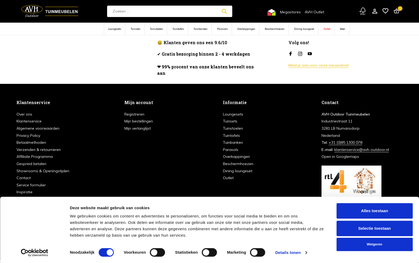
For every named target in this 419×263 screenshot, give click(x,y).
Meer (342, 28)
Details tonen (287, 252)
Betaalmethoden (31, 142)
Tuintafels (178, 28)
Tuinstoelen (156, 28)
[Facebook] (290, 54)
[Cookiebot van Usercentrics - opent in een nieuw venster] (34, 253)
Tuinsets (135, 28)
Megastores (290, 12)
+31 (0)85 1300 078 (345, 142)
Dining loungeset (304, 28)
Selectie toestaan (374, 228)
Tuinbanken (201, 28)
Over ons (24, 114)
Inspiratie (24, 192)
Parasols (222, 28)
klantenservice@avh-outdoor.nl (361, 149)
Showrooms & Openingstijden (43, 171)
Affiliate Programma (35, 156)
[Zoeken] (169, 11)
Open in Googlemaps (340, 156)
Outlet (327, 28)
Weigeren (374, 244)
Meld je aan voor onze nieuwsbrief (318, 65)
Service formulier (31, 185)
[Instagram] (300, 54)
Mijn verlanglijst (137, 128)
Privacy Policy (28, 135)
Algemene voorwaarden (38, 128)
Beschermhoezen (274, 28)
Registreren (134, 114)
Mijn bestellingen (138, 121)
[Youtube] (310, 54)
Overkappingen (246, 28)
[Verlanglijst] (385, 11)
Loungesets (114, 28)
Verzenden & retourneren (39, 149)
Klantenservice (29, 121)
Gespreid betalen (31, 163)
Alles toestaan (374, 210)
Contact (24, 177)
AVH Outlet (314, 12)
